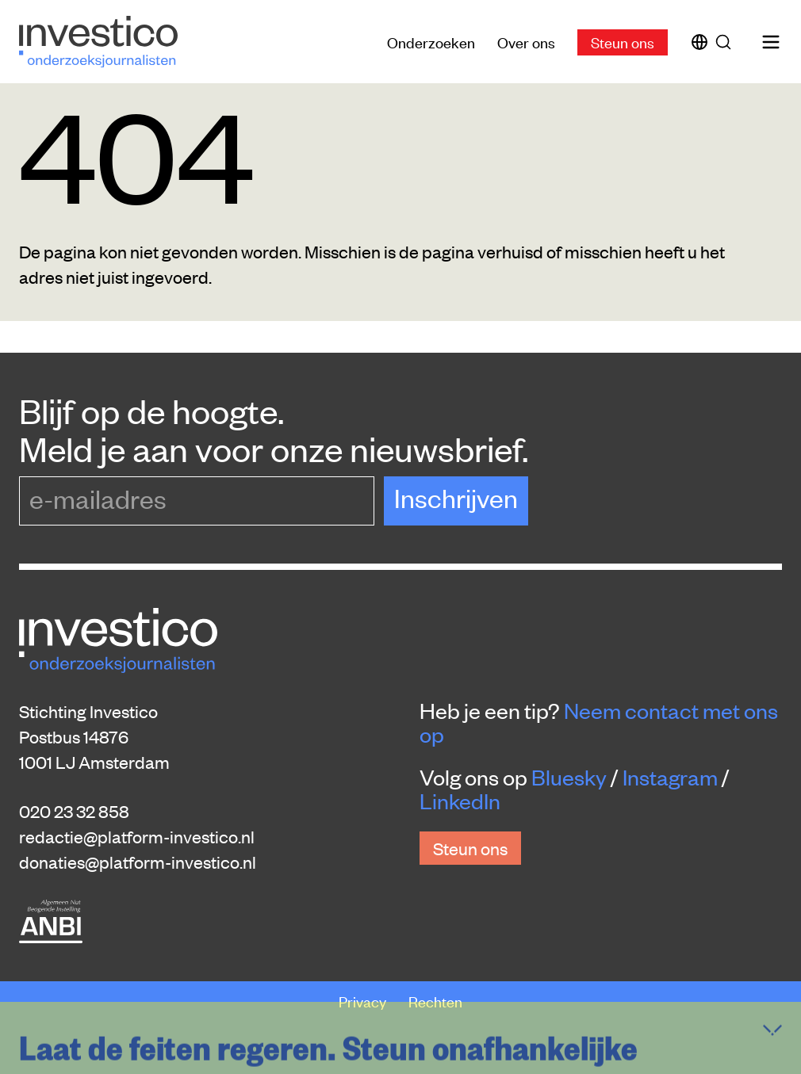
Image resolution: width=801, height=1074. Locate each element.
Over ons (526, 42)
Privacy (364, 1001)
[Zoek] (726, 42)
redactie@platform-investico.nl (137, 836)
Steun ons (622, 42)
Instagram (670, 776)
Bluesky (569, 776)
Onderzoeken (431, 42)
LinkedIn (460, 800)
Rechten (435, 1001)
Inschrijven (456, 497)
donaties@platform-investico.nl (137, 861)
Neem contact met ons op (599, 722)
